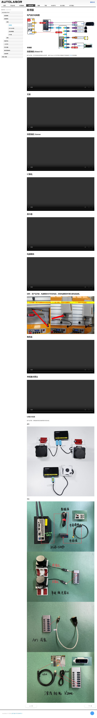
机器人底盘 (4, 56)
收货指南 (6, 15)
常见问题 (6, 47)
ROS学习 (53, 5)
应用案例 (21, 5)
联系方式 (92, 2)
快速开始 (6, 41)
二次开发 (6, 44)
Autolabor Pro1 (5, 12)
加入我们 (62, 5)
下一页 (89, 706)
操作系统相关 (7, 50)
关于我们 (71, 5)
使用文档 (30, 5)
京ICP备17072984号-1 (16, 713)
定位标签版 (11, 31)
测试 (7, 37)
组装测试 (6, 18)
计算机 (70, 55)
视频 (39, 5)
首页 (4, 5)
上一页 (31, 706)
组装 (7, 22)
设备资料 (6, 53)
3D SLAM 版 (11, 28)
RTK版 (10, 34)
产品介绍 (12, 5)
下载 (45, 5)
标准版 (10, 25)
